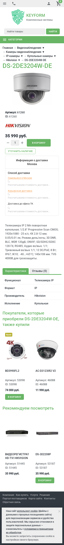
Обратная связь (12, 502)
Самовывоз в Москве (20, 178)
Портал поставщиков (15, 498)
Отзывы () (39, 271)
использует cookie (27, 511)
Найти (53, 31)
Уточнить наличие (20, 151)
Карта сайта (35, 498)
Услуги (34, 495)
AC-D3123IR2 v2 (45, 370)
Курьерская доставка (20, 190)
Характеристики (15, 271)
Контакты (49, 498)
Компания (8, 495)
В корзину (38, 142)
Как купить (22, 495)
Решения (45, 495)
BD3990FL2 (12, 370)
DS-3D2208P (43, 454)
